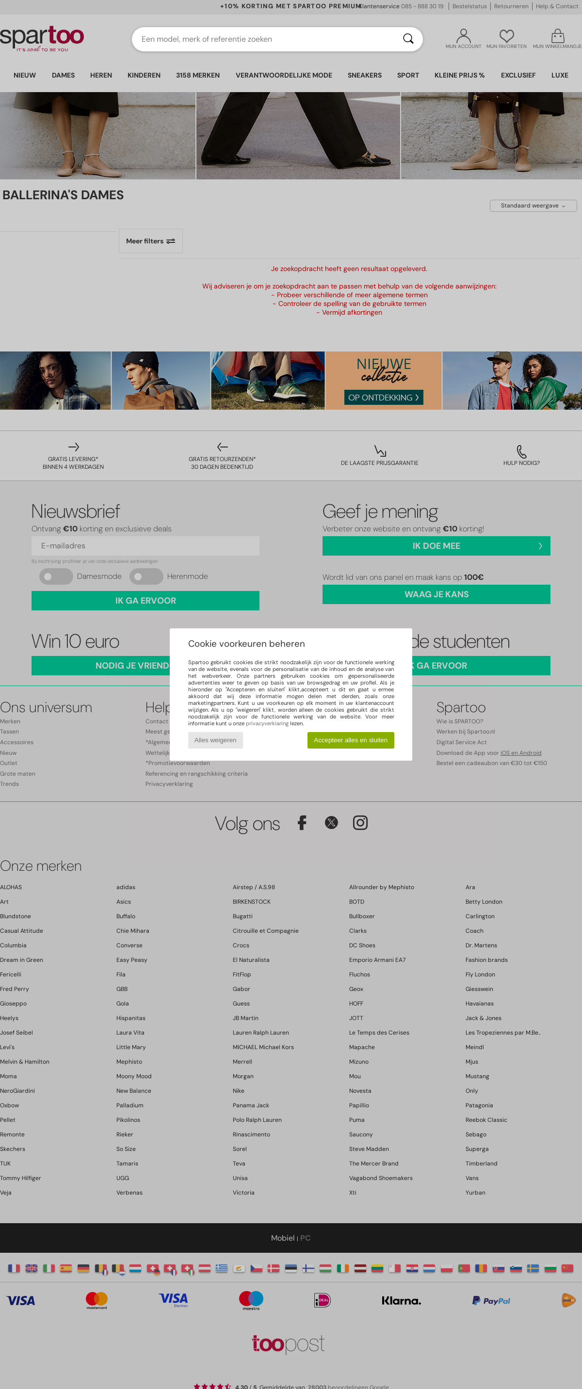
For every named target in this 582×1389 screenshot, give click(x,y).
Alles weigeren (215, 740)
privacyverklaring (267, 723)
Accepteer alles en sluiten (351, 740)
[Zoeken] (408, 39)
